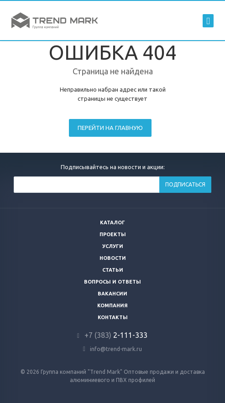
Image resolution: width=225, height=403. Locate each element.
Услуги (112, 246)
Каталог (112, 222)
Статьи (112, 270)
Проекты (112, 234)
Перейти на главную (110, 127)
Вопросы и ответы (112, 281)
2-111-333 (115, 335)
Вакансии (112, 293)
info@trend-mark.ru (116, 349)
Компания (112, 305)
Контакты (113, 317)
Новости (112, 258)
